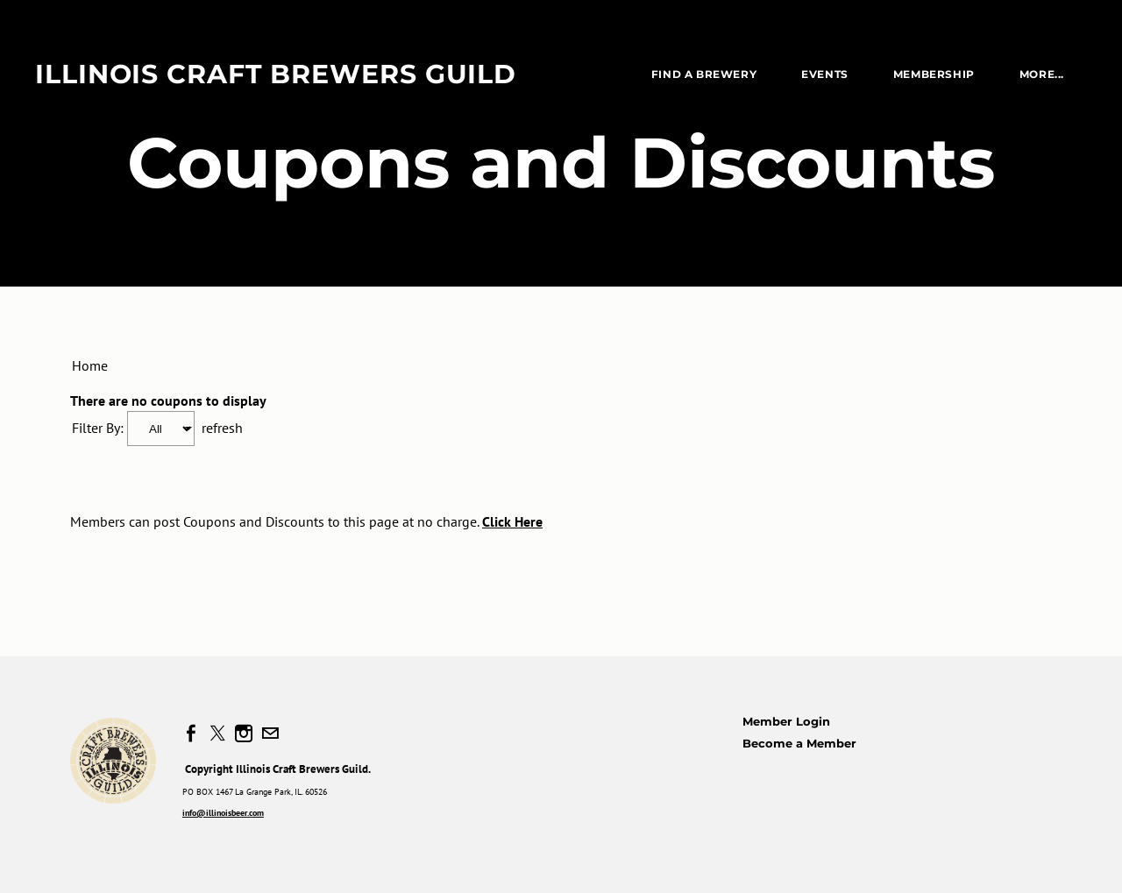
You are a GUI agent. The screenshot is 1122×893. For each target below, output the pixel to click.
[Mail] (270, 733)
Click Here (512, 521)
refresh (222, 427)
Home (90, 365)
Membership (934, 74)
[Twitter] (217, 733)
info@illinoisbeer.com (223, 813)
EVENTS (825, 74)
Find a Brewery (703, 74)
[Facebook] (191, 733)
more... (1041, 74)
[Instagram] (243, 733)
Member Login (786, 721)
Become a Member (799, 743)
